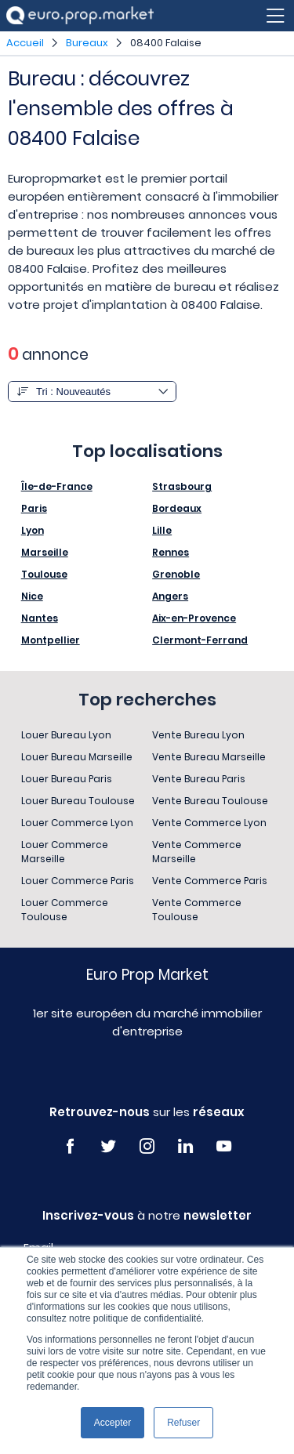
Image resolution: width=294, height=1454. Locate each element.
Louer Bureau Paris (66, 778)
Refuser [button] (183, 1422)
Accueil (25, 42)
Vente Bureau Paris (198, 778)
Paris (34, 508)
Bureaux (87, 42)
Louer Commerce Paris (77, 880)
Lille (162, 530)
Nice (32, 596)
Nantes (39, 618)
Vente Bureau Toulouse (210, 800)
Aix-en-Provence (194, 618)
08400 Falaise (165, 42)
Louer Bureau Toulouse (78, 800)
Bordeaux (176, 508)
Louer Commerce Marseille (64, 851)
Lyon (32, 530)
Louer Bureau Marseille (76, 756)
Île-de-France (57, 486)
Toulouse (44, 574)
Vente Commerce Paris (209, 880)
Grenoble (176, 574)
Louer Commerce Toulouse (64, 909)
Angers (170, 596)
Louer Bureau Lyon (66, 735)
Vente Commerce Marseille (196, 851)
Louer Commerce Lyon (77, 822)
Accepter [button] (112, 1422)
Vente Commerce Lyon (209, 822)
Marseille (44, 552)
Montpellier (50, 640)
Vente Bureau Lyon (198, 735)
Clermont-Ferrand (200, 640)
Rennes (170, 552)
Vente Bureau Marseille (209, 756)
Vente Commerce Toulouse (196, 909)
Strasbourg (182, 486)
